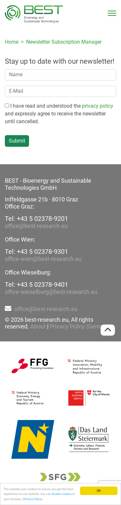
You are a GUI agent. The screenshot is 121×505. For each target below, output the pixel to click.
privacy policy (97, 106)
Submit (17, 141)
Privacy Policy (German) (80, 326)
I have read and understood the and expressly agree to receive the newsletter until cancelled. (59, 113)
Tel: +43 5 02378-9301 (36, 251)
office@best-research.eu (36, 225)
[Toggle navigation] (112, 13)
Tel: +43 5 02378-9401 (36, 284)
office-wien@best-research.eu (43, 258)
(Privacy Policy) (33, 499)
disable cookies (61, 494)
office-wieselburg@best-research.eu (51, 291)
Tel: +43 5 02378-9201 (36, 218)
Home (11, 42)
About (38, 326)
